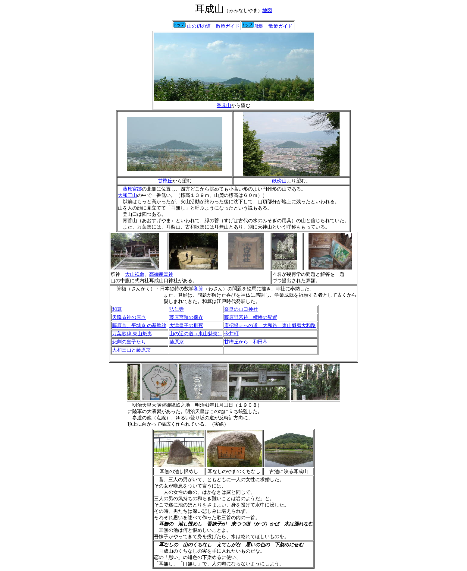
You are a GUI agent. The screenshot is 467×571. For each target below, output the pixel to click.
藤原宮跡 (132, 188)
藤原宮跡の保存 (186, 317)
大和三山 (127, 195)
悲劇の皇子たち (129, 341)
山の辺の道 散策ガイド (213, 26)
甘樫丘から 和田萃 (246, 341)
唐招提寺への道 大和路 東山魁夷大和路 (270, 325)
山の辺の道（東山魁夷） (195, 333)
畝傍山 (279, 180)
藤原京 (177, 341)
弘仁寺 (176, 309)
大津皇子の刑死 (186, 325)
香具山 (224, 105)
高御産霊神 (161, 274)
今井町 (231, 333)
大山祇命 (134, 274)
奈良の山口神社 (241, 309)
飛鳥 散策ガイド (273, 26)
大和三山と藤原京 (131, 349)
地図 (267, 10)
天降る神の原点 (129, 317)
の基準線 (139, 325)
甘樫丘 (165, 180)
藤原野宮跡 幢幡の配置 (250, 317)
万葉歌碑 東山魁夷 (132, 333)
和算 (198, 288)
